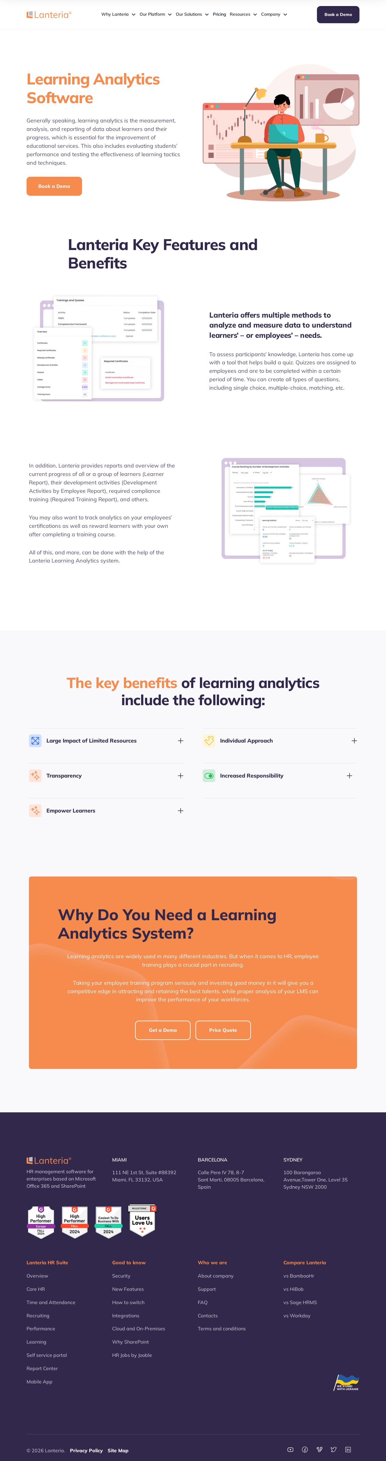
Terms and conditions (222, 1332)
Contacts (208, 1318)
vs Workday (297, 1318)
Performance (41, 1332)
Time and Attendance (51, 1305)
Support (207, 1292)
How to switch (128, 1305)
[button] (118, 14)
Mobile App (39, 1384)
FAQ (202, 1305)
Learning (36, 1345)
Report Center (42, 1371)
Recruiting (38, 1318)
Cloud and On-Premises (138, 1332)
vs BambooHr (298, 1279)
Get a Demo (163, 1030)
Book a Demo (338, 14)
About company (216, 1279)
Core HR (36, 1292)
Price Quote (223, 1030)
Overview (37, 1279)
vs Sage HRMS (300, 1305)
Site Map (118, 1450)
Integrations (125, 1318)
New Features (128, 1292)
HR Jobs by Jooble (132, 1358)
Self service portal (47, 1358)
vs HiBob (293, 1292)
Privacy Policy (86, 1450)
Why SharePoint (130, 1345)
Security (121, 1279)
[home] (49, 14)
